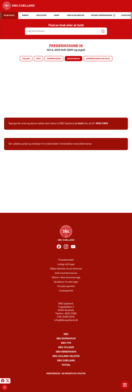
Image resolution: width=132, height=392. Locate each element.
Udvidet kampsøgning (103, 15)
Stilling (26, 59)
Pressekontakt (66, 260)
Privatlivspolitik (66, 286)
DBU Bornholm (66, 339)
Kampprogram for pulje (98, 59)
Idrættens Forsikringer (66, 282)
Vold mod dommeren (66, 273)
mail (80, 123)
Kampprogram (54, 59)
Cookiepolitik (66, 291)
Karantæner (73, 59)
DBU (66, 334)
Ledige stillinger (66, 264)
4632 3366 (102, 123)
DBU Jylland (66, 347)
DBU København (66, 352)
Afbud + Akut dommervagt (66, 277)
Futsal (66, 365)
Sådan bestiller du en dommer (66, 269)
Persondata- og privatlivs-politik (66, 374)
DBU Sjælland (66, 361)
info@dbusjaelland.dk (66, 320)
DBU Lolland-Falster (66, 356)
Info (38, 59)
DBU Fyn (66, 343)
